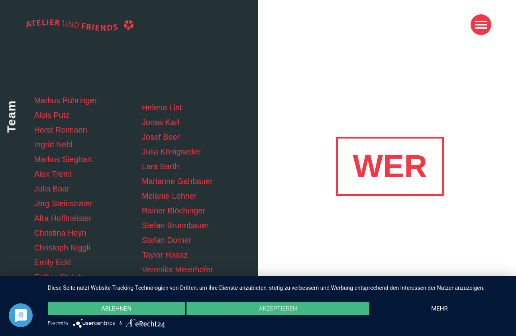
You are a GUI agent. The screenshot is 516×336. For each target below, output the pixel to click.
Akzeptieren (278, 308)
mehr (439, 308)
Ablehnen (116, 308)
